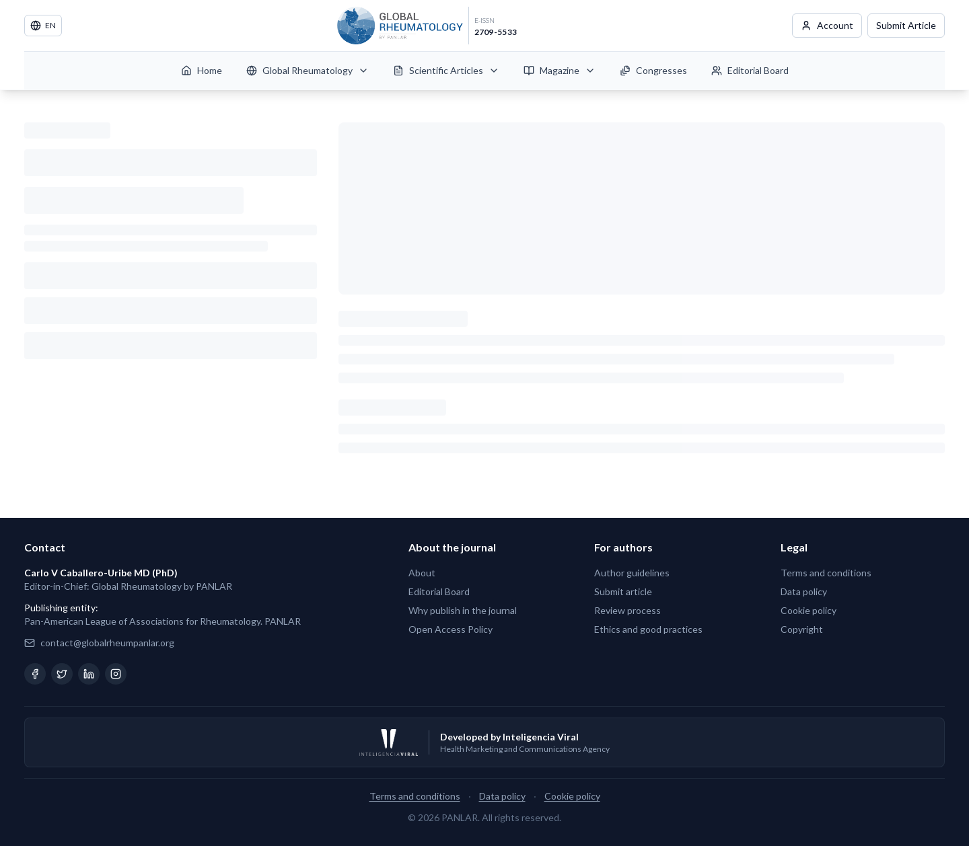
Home (201, 70)
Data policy (804, 591)
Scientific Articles (446, 70)
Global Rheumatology (307, 70)
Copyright (802, 629)
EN (43, 25)
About (421, 572)
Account (827, 25)
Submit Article (906, 25)
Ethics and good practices (648, 629)
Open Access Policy (450, 629)
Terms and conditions (826, 572)
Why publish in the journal (462, 610)
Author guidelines (632, 572)
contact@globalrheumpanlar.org (107, 642)
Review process (627, 610)
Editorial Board (750, 70)
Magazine (560, 70)
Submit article (623, 591)
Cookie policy (808, 610)
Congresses (653, 70)
